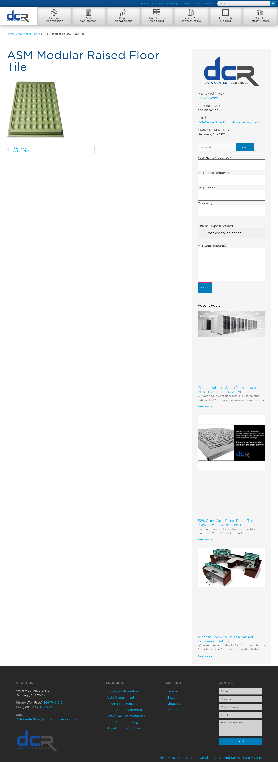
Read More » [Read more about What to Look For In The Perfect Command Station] (205, 656)
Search (245, 147)
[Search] (273, 3)
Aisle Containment (120, 697)
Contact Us (174, 710)
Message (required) (212, 245)
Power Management (121, 704)
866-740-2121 (208, 98)
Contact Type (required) (216, 226)
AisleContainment (89, 19)
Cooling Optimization (122, 691)
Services (172, 691)
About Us (173, 704)
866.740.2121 (192, 3)
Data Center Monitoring (124, 710)
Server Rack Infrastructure (126, 716)
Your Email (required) (214, 172)
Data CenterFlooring (226, 19)
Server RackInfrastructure (191, 19)
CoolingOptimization (54, 19)
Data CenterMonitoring (157, 19)
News (170, 697)
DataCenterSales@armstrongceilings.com (161, 3)
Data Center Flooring (122, 722)
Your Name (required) (214, 157)
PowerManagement (123, 19)
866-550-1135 (49, 707)
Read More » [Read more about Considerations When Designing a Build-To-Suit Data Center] (205, 406)
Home (11, 34)
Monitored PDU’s (29, 34)
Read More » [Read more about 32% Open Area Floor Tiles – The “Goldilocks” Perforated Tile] (205, 540)
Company (205, 203)
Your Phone (206, 188)
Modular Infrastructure (123, 728)
